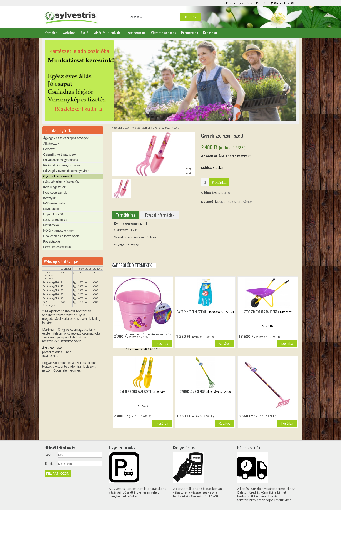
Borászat (49, 149)
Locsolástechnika (55, 219)
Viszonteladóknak (163, 32)
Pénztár (261, 3)
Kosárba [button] (162, 361)
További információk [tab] (159, 215)
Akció (84, 32)
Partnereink (189, 32)
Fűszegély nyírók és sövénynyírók (66, 171)
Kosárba (219, 182)
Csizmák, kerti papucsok (59, 154)
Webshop (69, 32)
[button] (170, 81)
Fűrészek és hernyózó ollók (61, 165)
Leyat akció (51, 209)
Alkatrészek (51, 143)
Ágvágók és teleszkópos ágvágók (66, 138)
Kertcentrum (136, 32)
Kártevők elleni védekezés (61, 181)
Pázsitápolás (51, 241)
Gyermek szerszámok (137, 127)
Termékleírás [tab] (125, 215)
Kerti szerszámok (55, 192)
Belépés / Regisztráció (237, 3)
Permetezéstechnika (57, 247)
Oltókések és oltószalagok (61, 236)
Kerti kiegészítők (54, 187)
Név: (48, 485)
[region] (170, 81)
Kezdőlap (51, 32)
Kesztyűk (49, 198)
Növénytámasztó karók (58, 230)
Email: (49, 494)
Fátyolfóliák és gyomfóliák (60, 160)
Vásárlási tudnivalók (108, 32)
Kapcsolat (210, 32)
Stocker (218, 168)
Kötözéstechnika (54, 203)
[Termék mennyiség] (205, 182)
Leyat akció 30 (53, 214)
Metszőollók (51, 225)
